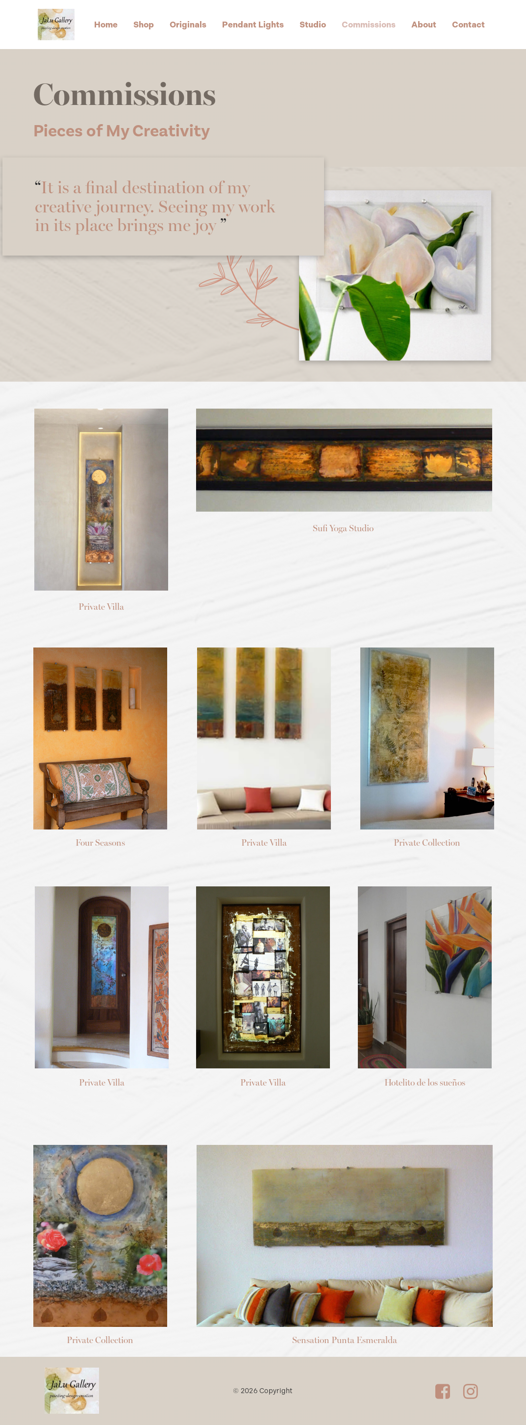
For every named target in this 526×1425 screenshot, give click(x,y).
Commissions (369, 24)
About (423, 24)
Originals (188, 24)
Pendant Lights (253, 24)
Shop (143, 24)
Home (106, 24)
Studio (313, 24)
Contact (468, 24)
